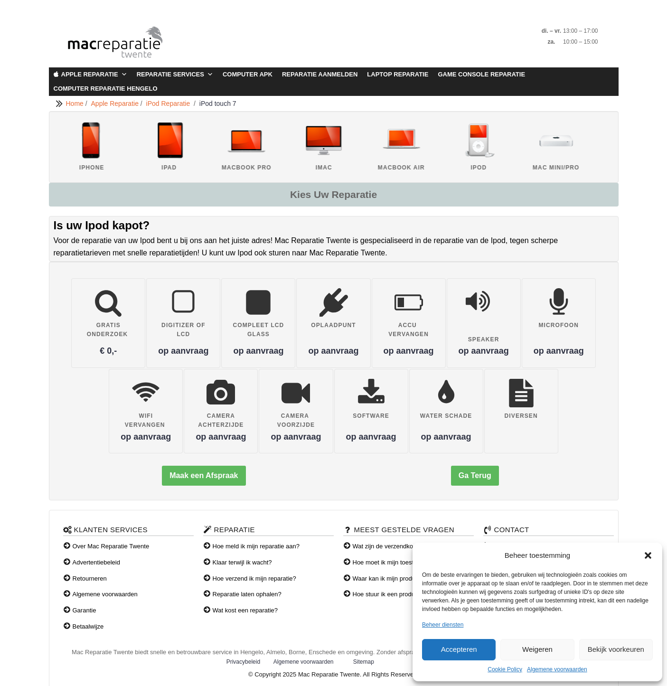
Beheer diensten (442, 624)
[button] (648, 555)
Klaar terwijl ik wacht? (242, 562)
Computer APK (247, 74)
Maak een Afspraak (203, 475)
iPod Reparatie (170, 103)
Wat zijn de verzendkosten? (390, 546)
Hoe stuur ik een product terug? (396, 594)
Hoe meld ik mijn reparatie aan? (256, 546)
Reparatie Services (175, 74)
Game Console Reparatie (481, 74)
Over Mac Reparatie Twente (111, 546)
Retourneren (90, 578)
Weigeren (537, 649)
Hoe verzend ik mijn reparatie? (254, 578)
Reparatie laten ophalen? (247, 594)
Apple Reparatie (94, 74)
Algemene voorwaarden (557, 669)
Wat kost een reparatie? (245, 610)
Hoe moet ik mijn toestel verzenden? (402, 562)
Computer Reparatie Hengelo (106, 88)
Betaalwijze (88, 626)
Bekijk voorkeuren (616, 649)
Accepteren (459, 649)
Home (75, 103)
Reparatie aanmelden (319, 74)
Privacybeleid (243, 661)
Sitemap (363, 661)
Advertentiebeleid (96, 562)
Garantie (84, 610)
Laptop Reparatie (397, 74)
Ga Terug (475, 475)
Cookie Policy (505, 669)
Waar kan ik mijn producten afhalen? (403, 578)
